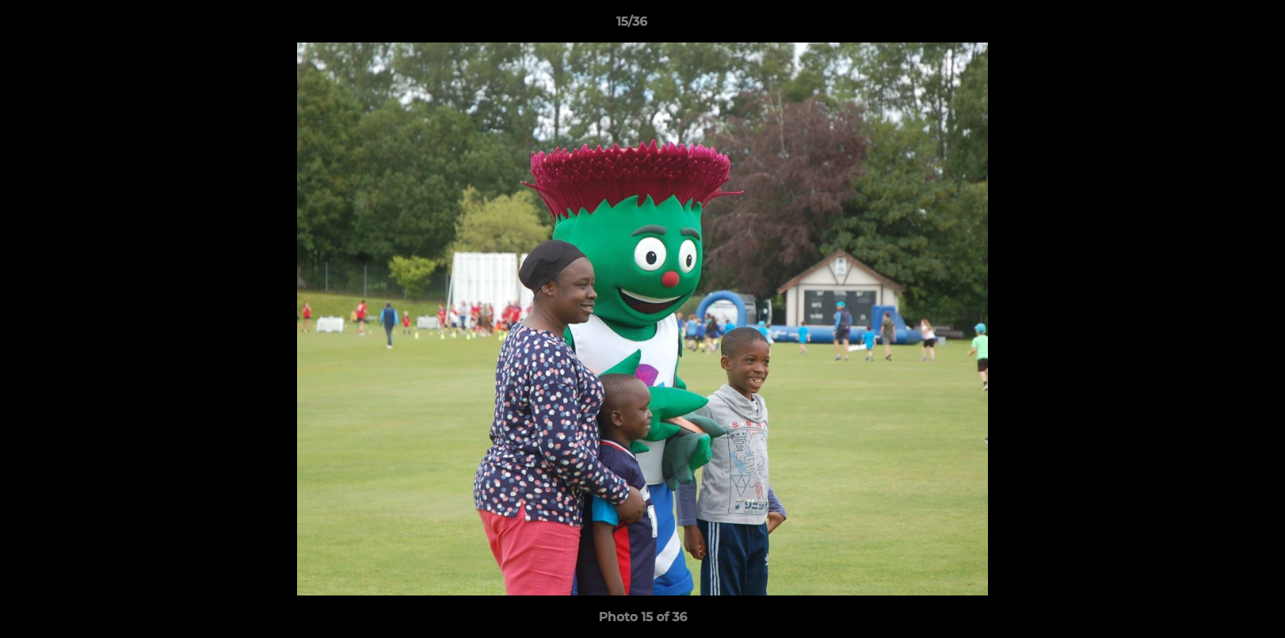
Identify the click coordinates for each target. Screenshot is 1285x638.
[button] (1210, 26)
